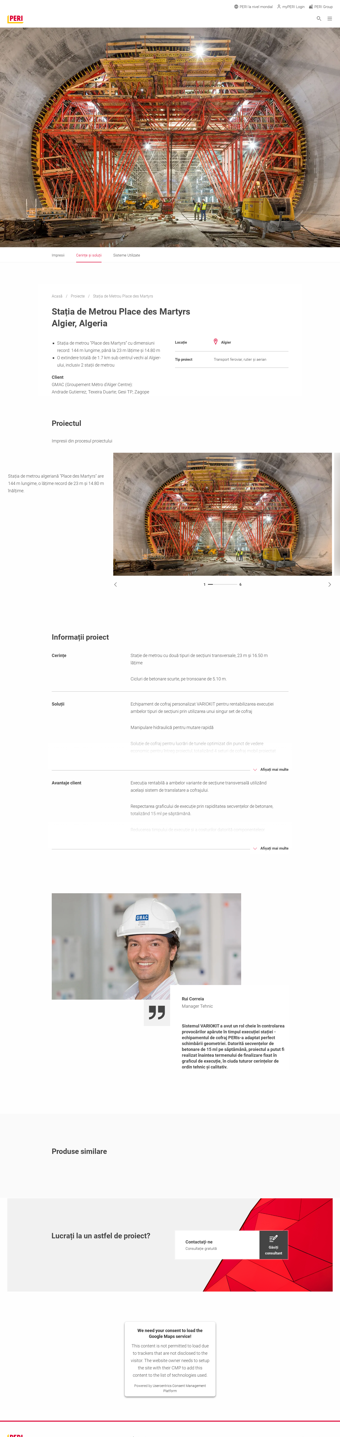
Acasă (57, 296)
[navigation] (231, 1245)
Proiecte (78, 296)
